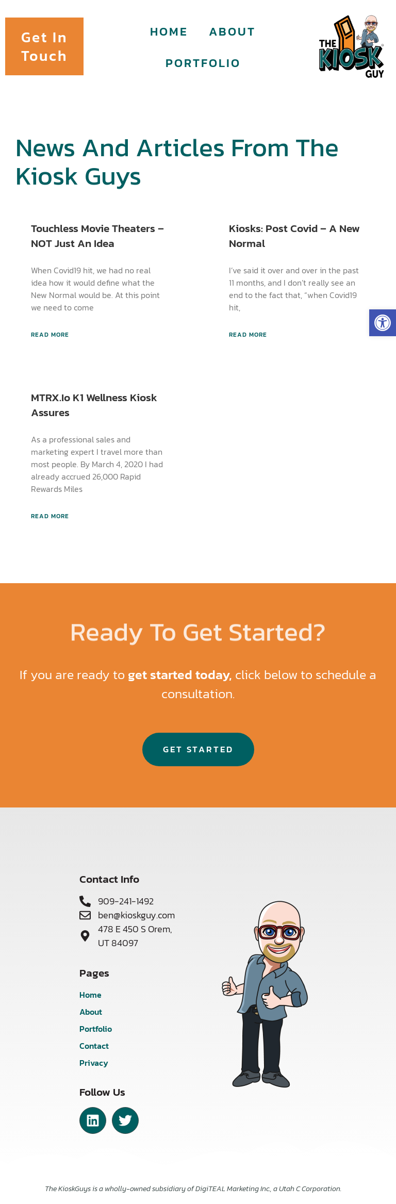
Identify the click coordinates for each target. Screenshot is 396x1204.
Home (169, 31)
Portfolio (203, 63)
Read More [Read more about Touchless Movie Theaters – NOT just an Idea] (50, 334)
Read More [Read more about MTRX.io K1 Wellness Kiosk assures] (50, 516)
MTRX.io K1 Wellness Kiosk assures (94, 404)
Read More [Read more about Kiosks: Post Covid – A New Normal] (248, 334)
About (232, 31)
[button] (382, 322)
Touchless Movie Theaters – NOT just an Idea (97, 235)
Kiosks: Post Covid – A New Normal (294, 235)
